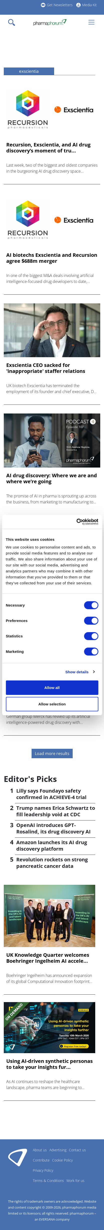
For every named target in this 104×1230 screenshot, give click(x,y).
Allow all (52, 687)
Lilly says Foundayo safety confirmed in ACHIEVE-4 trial (51, 794)
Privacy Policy (43, 1170)
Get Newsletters (60, 4)
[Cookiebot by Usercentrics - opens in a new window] (76, 522)
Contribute (41, 1160)
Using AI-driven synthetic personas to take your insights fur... (49, 1064)
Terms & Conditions (48, 1180)
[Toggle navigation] (13, 22)
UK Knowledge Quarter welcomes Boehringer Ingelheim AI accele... (47, 958)
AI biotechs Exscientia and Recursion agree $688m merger (51, 258)
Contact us (77, 1150)
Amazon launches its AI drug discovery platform (51, 845)
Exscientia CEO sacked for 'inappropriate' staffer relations (45, 368)
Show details (77, 672)
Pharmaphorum (18, 1157)
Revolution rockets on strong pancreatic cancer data (52, 862)
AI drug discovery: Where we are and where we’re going (51, 478)
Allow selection (52, 704)
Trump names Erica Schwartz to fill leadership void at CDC (55, 811)
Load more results (52, 753)
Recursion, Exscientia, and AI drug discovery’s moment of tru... (48, 148)
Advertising (57, 1150)
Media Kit (89, 4)
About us (40, 1150)
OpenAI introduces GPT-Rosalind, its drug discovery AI (53, 828)
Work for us (75, 1180)
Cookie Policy (62, 1160)
